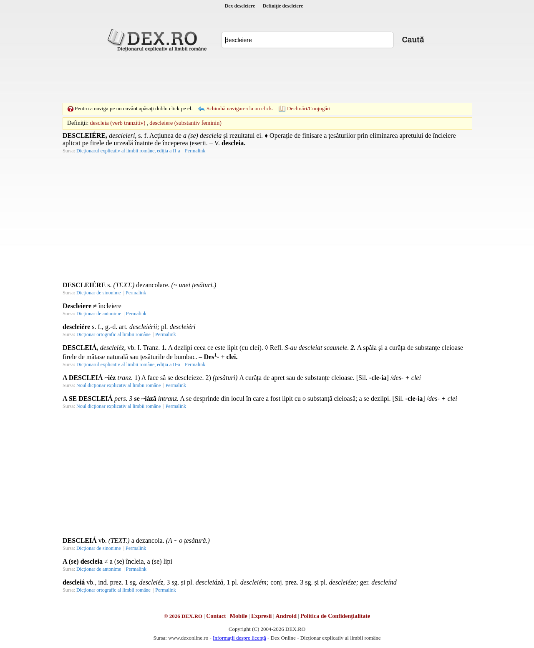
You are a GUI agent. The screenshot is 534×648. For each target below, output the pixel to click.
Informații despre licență (239, 638)
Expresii (261, 616)
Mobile (238, 616)
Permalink (195, 151)
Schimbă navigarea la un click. (240, 108)
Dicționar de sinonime (98, 293)
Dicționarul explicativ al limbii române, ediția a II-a (128, 151)
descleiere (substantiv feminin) (185, 123)
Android (286, 616)
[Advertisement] (267, 77)
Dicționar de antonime (98, 313)
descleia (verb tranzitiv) (118, 123)
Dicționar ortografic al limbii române (113, 334)
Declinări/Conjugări (308, 108)
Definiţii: (77, 123)
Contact (216, 616)
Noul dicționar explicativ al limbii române (118, 385)
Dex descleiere (240, 6)
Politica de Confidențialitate (335, 616)
